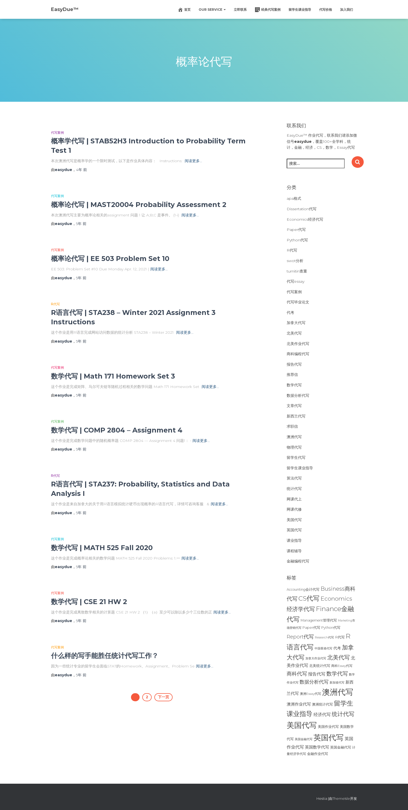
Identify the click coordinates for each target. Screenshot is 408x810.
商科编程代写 (298, 353)
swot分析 (295, 260)
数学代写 (294, 385)
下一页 (163, 697)
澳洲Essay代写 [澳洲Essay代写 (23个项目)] (310, 694)
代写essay (295, 281)
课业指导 (294, 540)
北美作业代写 (298, 343)
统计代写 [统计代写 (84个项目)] (343, 713)
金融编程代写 (298, 561)
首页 (184, 9)
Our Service (212, 10)
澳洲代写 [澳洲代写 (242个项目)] (337, 692)
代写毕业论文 (298, 302)
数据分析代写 (298, 395)
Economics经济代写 (305, 219)
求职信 (292, 426)
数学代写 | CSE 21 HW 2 (89, 602)
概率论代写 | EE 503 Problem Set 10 (110, 259)
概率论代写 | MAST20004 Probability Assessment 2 (138, 205)
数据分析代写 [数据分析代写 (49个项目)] (314, 682)
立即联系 (240, 10)
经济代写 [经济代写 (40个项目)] (322, 714)
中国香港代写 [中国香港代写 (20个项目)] (323, 648)
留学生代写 (296, 457)
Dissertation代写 (301, 208)
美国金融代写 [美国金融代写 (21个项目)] (303, 739)
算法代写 (294, 478)
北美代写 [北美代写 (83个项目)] (338, 657)
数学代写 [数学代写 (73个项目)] (337, 673)
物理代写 (294, 447)
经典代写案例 (267, 9)
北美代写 (294, 333)
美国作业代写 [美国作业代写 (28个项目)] (328, 726)
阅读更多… (193, 160)
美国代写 (294, 519)
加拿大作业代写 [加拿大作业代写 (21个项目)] (315, 658)
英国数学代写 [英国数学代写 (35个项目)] (317, 747)
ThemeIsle (341, 798)
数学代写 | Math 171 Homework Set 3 (113, 376)
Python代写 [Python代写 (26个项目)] (330, 628)
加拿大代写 (296, 322)
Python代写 (297, 240)
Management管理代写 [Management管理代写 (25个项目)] (319, 620)
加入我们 (346, 10)
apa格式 (294, 198)
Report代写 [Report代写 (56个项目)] (300, 637)
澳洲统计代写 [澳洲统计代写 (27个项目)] (322, 704)
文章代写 (294, 405)
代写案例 (57, 132)
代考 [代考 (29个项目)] (337, 648)
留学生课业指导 (300, 10)
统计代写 (294, 488)
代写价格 (325, 10)
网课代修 (294, 509)
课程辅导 (294, 551)
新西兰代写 (296, 416)
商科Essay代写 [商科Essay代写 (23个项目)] (341, 666)
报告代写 (294, 364)
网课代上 (294, 499)
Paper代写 (296, 229)
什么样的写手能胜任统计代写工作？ (104, 656)
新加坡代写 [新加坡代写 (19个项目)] (337, 682)
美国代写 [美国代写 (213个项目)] (302, 725)
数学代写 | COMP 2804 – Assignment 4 (117, 430)
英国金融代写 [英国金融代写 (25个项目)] (340, 747)
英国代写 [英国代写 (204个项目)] (329, 737)
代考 (290, 312)
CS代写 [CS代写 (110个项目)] (308, 598)
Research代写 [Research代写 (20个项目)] (324, 637)
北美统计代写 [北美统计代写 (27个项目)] (319, 665)
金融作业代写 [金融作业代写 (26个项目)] (317, 754)
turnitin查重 (297, 271)
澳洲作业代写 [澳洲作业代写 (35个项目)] (299, 704)
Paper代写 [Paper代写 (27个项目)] (311, 627)
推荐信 (292, 374)
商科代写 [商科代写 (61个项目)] (297, 674)
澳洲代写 (294, 436)
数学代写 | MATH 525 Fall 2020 (102, 548)
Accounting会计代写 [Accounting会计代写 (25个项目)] (303, 589)
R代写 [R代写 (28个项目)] (340, 637)
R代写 (55, 304)
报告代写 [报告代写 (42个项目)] (316, 674)
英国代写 (294, 530)
